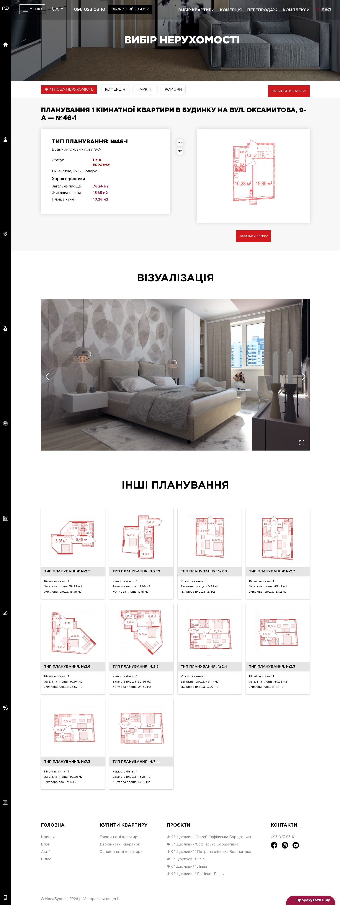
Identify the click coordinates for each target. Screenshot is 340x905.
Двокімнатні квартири (120, 844)
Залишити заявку (289, 91)
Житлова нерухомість (69, 89)
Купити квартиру (123, 825)
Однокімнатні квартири (121, 852)
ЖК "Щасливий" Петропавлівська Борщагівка (209, 852)
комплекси (296, 10)
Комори (173, 89)
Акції (45, 852)
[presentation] (47, 376)
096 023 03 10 (89, 9)
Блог (45, 844)
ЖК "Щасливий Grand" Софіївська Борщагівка (209, 837)
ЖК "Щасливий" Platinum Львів (195, 874)
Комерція (115, 89)
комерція (231, 10)
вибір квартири (196, 10)
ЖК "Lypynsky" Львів (186, 859)
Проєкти (178, 825)
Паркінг (145, 89)
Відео (46, 859)
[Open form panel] (310, 900)
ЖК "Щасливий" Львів (187, 866)
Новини (48, 837)
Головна (53, 825)
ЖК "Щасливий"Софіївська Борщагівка (202, 844)
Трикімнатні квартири (119, 837)
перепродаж (262, 10)
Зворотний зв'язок (130, 9)
